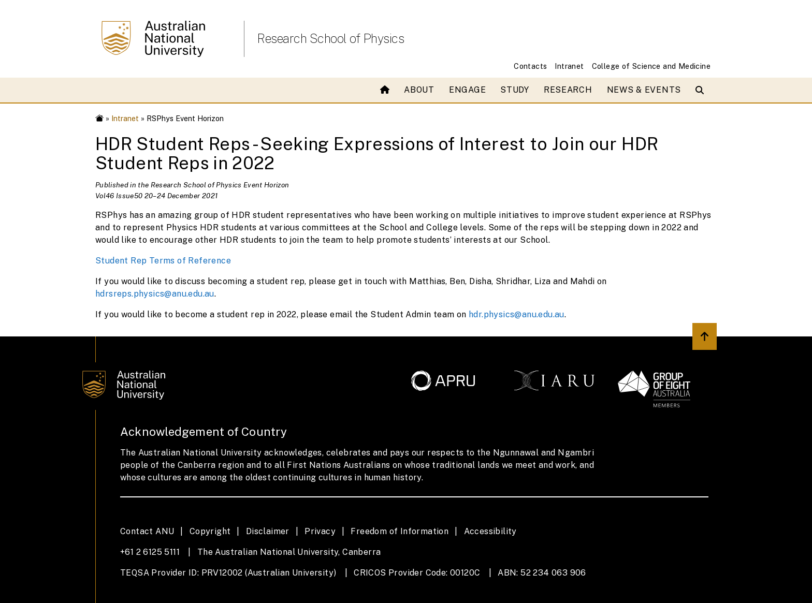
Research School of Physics (330, 38)
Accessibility (490, 531)
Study (514, 90)
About (419, 90)
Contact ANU (147, 531)
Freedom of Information (399, 531)
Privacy (320, 531)
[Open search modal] (701, 90)
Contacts (530, 66)
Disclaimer (267, 531)
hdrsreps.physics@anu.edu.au (154, 294)
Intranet (569, 66)
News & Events (644, 90)
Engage (467, 90)
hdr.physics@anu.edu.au (516, 314)
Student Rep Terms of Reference (163, 261)
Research (568, 90)
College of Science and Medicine (651, 66)
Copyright (210, 531)
